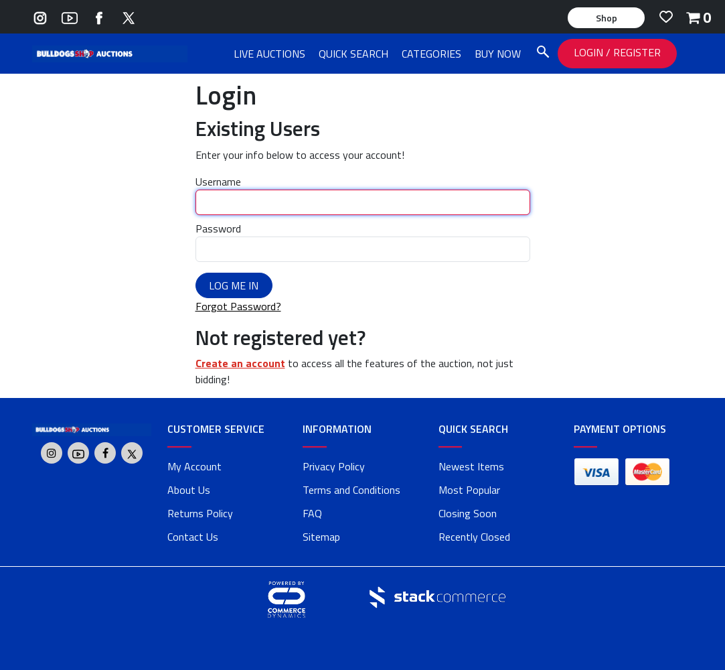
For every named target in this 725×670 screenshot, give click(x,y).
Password (218, 228)
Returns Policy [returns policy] (200, 513)
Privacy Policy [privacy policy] (334, 466)
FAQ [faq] (312, 513)
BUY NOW (498, 54)
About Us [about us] (188, 490)
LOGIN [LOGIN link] (590, 52)
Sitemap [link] (321, 537)
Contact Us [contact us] (192, 537)
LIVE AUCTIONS (269, 54)
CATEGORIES (431, 54)
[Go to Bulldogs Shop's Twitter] (128, 16)
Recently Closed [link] (474, 537)
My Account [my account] (194, 466)
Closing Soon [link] (467, 513)
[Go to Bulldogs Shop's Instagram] (40, 16)
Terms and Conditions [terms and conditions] (351, 490)
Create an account (240, 363)
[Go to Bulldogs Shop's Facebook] (99, 16)
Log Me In (233, 285)
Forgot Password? (238, 306)
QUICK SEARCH (353, 54)
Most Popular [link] (469, 490)
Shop (606, 18)
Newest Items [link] (471, 466)
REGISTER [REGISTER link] (637, 52)
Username (218, 182)
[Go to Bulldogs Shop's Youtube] (70, 16)
